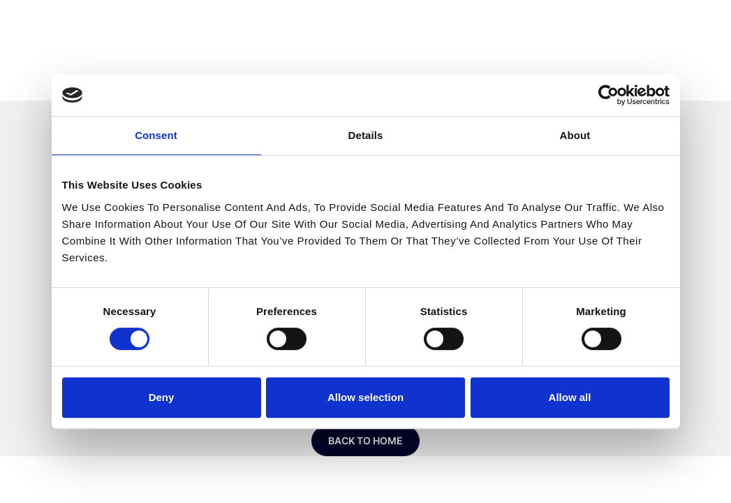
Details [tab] (365, 135)
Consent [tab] (156, 135)
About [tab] (575, 135)
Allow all (570, 397)
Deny (162, 397)
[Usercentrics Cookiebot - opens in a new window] (608, 95)
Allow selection (365, 397)
